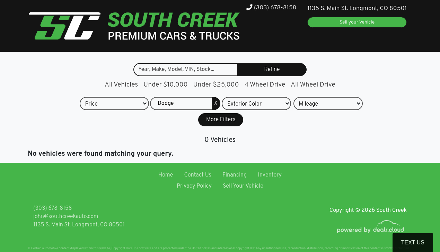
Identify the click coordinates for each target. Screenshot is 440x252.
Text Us (412, 242)
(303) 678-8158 (271, 8)
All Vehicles (121, 85)
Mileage (308, 104)
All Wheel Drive (313, 85)
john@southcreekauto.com (65, 216)
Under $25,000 (216, 85)
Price (91, 104)
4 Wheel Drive (265, 85)
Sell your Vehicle (357, 22)
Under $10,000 (165, 85)
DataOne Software (138, 248)
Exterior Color (244, 104)
